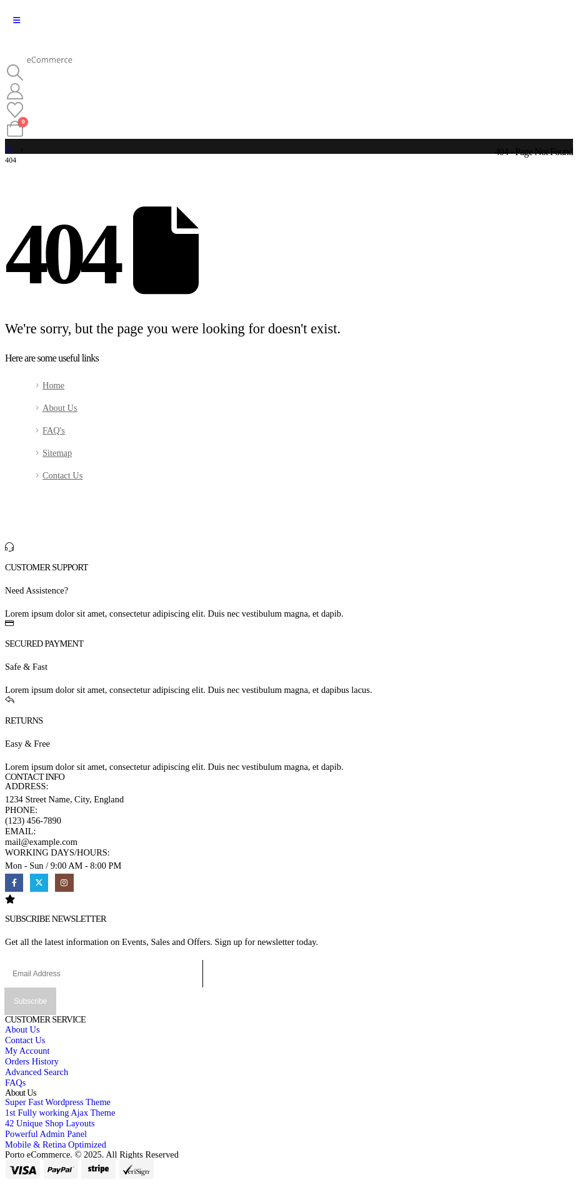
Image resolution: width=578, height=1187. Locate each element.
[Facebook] (14, 883)
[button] (14, 73)
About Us (59, 408)
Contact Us (62, 475)
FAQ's (53, 430)
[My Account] (14, 92)
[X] (39, 883)
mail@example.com (41, 842)
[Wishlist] (14, 110)
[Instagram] (64, 883)
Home (53, 385)
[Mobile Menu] (16, 20)
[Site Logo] (39, 50)
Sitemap (57, 453)
